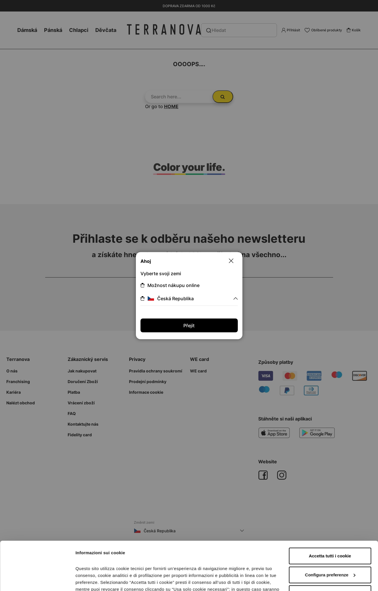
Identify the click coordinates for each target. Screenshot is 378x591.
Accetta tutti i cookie (330, 510)
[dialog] (189, 295)
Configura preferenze (330, 529)
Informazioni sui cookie (99, 579)
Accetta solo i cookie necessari (330, 548)
